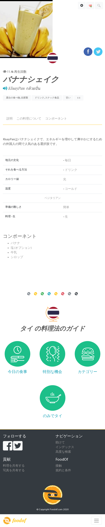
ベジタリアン (52, 198)
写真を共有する (14, 470)
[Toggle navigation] (96, 520)
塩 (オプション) (21, 248)
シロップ (17, 257)
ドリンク (39, 98)
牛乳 (14, 252)
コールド (71, 189)
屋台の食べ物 (13, 98)
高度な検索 (63, 451)
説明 (9, 118)
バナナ (15, 243)
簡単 (66, 207)
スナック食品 (52, 98)
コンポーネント (56, 118)
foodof (14, 520)
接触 (59, 465)
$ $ (78, 98)
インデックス (65, 447)
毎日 (68, 160)
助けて (60, 442)
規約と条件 (63, 470)
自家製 (24, 98)
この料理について (28, 118)
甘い (68, 98)
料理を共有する (14, 465)
